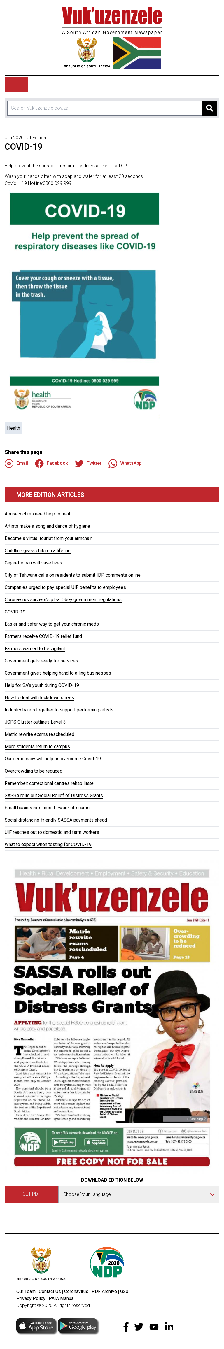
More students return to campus (37, 746)
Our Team (26, 1291)
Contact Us (50, 1291)
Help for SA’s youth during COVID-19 (42, 685)
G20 (124, 1291)
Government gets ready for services (41, 661)
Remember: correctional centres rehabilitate (49, 783)
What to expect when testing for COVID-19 (48, 844)
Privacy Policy (31, 1298)
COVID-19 (15, 612)
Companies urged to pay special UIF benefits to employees (65, 587)
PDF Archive (104, 1291)
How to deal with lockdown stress (39, 697)
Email (16, 463)
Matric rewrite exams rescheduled (39, 734)
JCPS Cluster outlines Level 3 (35, 722)
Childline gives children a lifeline (38, 550)
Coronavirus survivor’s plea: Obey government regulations (63, 599)
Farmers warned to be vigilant (35, 648)
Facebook (51, 463)
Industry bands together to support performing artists (59, 710)
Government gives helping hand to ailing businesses (58, 673)
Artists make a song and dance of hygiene (47, 526)
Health (13, 428)
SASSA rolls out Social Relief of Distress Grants (54, 795)
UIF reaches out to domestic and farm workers (52, 832)
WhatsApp (125, 464)
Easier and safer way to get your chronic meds (52, 624)
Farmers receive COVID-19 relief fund (43, 636)
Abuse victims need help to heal (37, 514)
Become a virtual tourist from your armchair (48, 538)
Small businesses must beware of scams (47, 808)
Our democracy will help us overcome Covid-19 (53, 759)
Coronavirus (76, 1291)
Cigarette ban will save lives (33, 563)
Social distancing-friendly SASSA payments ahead (56, 820)
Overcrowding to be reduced (33, 771)
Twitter (88, 463)
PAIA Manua (61, 1298)
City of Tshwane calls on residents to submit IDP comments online (73, 575)
